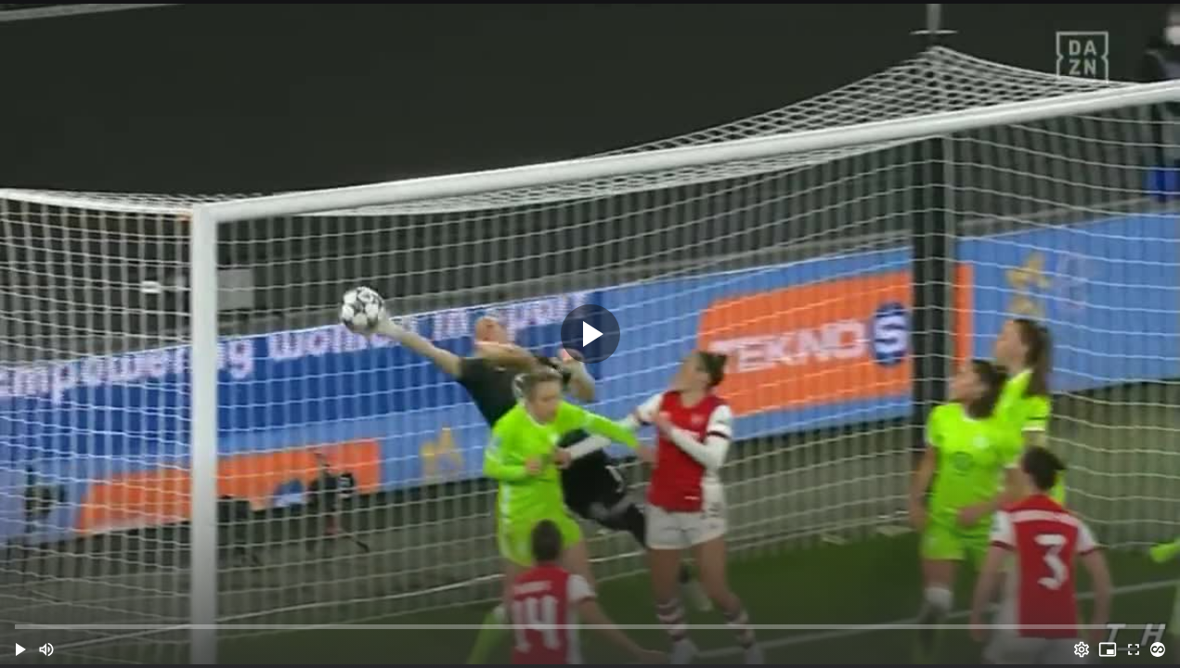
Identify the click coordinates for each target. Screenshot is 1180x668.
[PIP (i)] (1107, 649)
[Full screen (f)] (1133, 649)
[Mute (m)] (46, 649)
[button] (20, 649)
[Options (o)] (1081, 649)
